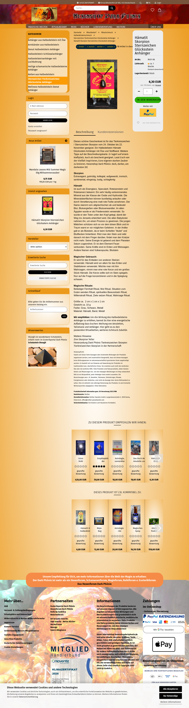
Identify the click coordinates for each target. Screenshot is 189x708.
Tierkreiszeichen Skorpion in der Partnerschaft (97, 346)
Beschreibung (84, 132)
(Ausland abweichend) (155, 69)
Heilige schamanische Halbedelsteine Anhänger (47, 68)
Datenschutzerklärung (28, 697)
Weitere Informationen (170, 702)
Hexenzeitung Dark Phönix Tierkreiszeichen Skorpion (100, 342)
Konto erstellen (35, 126)
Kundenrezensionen (111, 132)
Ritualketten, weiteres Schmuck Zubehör (106, 330)
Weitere (121, 27)
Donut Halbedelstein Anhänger (44, 49)
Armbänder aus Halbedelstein (43, 44)
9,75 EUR (47, 178)
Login (158, 3)
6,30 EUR (47, 229)
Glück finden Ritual (154, 530)
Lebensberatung (102, 27)
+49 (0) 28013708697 (85, 3)
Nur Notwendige (170, 696)
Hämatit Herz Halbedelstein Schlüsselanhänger (86, 530)
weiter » (100, 46)
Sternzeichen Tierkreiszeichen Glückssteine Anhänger (43, 80)
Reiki (73, 27)
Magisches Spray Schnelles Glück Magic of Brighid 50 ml (137, 530)
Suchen (47, 272)
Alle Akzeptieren (170, 689)
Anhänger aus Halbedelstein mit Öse (47, 40)
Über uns (155, 27)
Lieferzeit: (139, 63)
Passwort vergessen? (37, 131)
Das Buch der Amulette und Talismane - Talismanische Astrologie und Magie (139, 460)
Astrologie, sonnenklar (120, 459)
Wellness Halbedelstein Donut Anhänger (43, 88)
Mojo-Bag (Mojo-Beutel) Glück (99, 530)
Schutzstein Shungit (37, 342)
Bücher (85, 27)
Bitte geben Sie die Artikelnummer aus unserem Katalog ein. (45, 303)
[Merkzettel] (152, 10)
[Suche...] (112, 8)
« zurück (90, 46)
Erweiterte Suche (47, 278)
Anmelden (47, 120)
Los (64, 316)
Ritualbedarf (59, 27)
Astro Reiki (80, 459)
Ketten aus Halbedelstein (41, 74)
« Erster (80, 46)
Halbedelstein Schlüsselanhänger (45, 54)
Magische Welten (37, 27)
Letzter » (111, 46)
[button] (159, 10)
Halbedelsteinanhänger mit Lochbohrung (42, 60)
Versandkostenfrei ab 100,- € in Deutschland (116, 3)
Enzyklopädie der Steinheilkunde (103, 460)
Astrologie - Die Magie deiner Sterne (119, 530)
